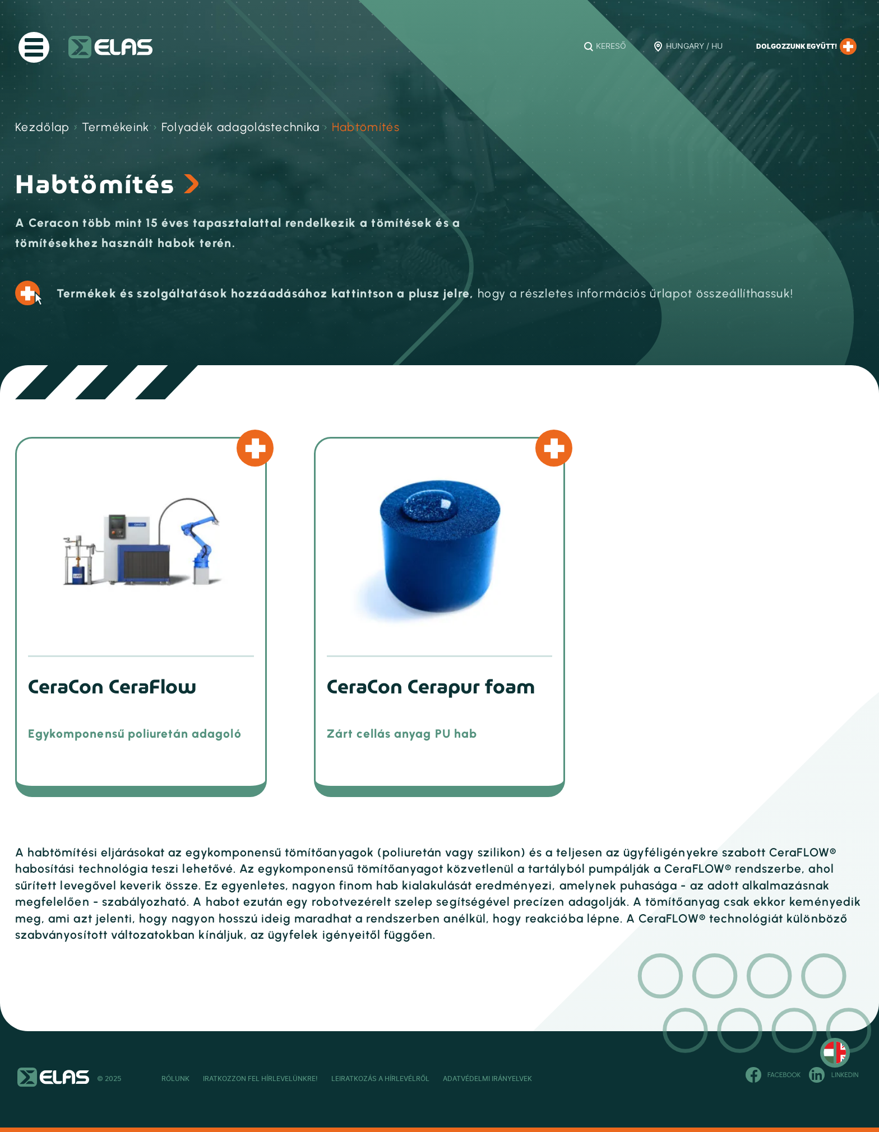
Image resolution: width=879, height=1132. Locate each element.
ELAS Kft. (110, 47)
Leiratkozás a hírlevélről (434, 1078)
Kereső (611, 46)
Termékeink (116, 127)
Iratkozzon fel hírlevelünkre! (287, 1078)
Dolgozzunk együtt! (806, 46)
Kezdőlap (42, 127)
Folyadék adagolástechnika (240, 127)
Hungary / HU (694, 46)
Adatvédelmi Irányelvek (567, 1078)
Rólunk (175, 1078)
